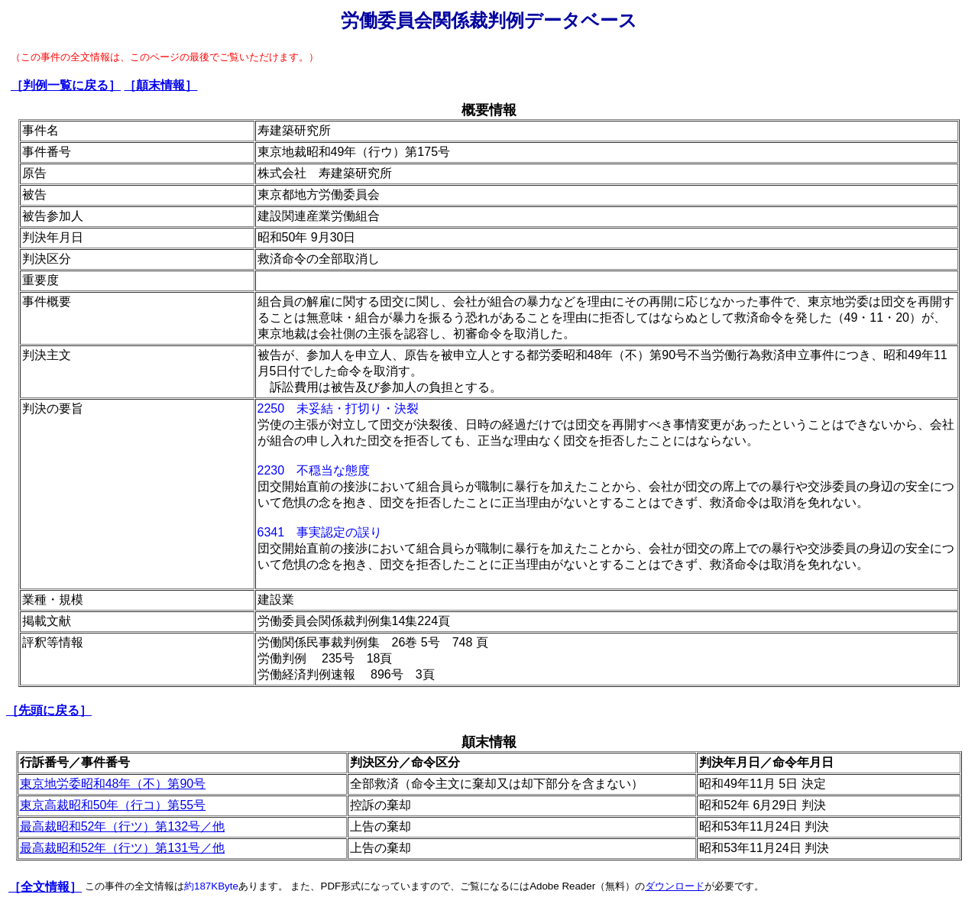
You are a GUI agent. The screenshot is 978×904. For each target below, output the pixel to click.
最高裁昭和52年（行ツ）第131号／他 (122, 847)
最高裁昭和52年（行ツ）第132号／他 (122, 826)
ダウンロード (674, 886)
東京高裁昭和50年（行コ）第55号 (113, 805)
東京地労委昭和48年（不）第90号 (113, 783)
